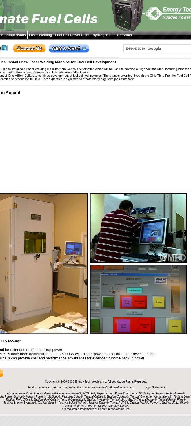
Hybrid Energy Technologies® (165, 393)
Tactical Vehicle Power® (145, 402)
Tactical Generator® (72, 399)
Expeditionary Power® (111, 393)
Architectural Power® (43, 393)
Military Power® (36, 396)
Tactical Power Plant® (172, 399)
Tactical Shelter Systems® (20, 402)
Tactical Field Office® (19, 399)
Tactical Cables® (94, 396)
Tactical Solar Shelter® (72, 402)
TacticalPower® (147, 399)
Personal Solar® (72, 396)
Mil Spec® (53, 396)
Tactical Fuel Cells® (46, 399)
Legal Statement (155, 387)
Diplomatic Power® (69, 393)
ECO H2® (89, 393)
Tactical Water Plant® (175, 402)
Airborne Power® (17, 393)
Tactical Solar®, (48, 402)
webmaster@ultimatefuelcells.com (113, 387)
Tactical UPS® (119, 402)
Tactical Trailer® (98, 402)
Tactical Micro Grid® (123, 399)
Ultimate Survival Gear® (113, 405)
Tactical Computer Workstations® (151, 396)
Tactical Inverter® (98, 399)
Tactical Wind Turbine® (77, 405)
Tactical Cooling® (118, 396)
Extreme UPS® (136, 393)
